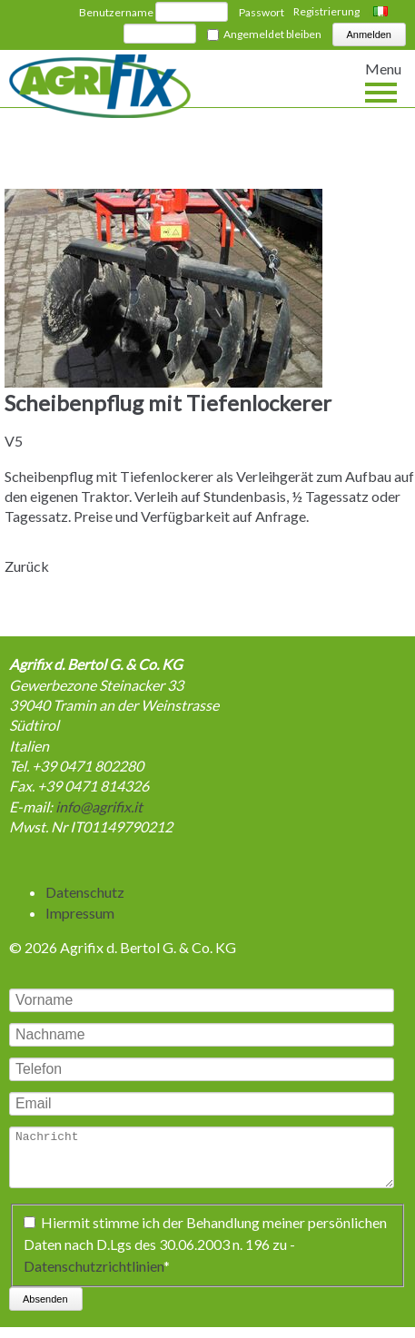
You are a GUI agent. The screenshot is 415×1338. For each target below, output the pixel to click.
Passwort (261, 12)
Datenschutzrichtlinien (93, 1276)
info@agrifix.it (99, 806)
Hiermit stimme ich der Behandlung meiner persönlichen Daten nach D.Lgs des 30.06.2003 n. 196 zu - (205, 1255)
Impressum (79, 912)
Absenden (45, 1309)
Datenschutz (84, 891)
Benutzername (116, 12)
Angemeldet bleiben (272, 34)
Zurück (27, 566)
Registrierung (326, 11)
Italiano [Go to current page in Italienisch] (382, 12)
